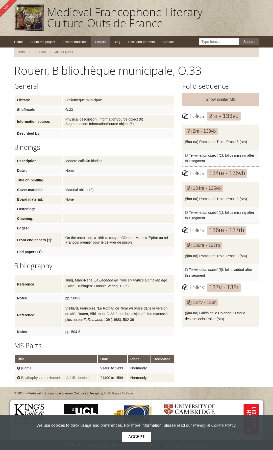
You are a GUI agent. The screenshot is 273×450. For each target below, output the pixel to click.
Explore (100, 42)
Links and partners (141, 42)
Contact (168, 42)
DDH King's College (118, 393)
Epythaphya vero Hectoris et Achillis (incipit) (55, 378)
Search (249, 42)
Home (18, 42)
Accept (136, 437)
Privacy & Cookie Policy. (214, 425)
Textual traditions (75, 42)
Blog (117, 42)
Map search (64, 52)
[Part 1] (26, 368)
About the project (42, 42)
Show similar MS (221, 99)
